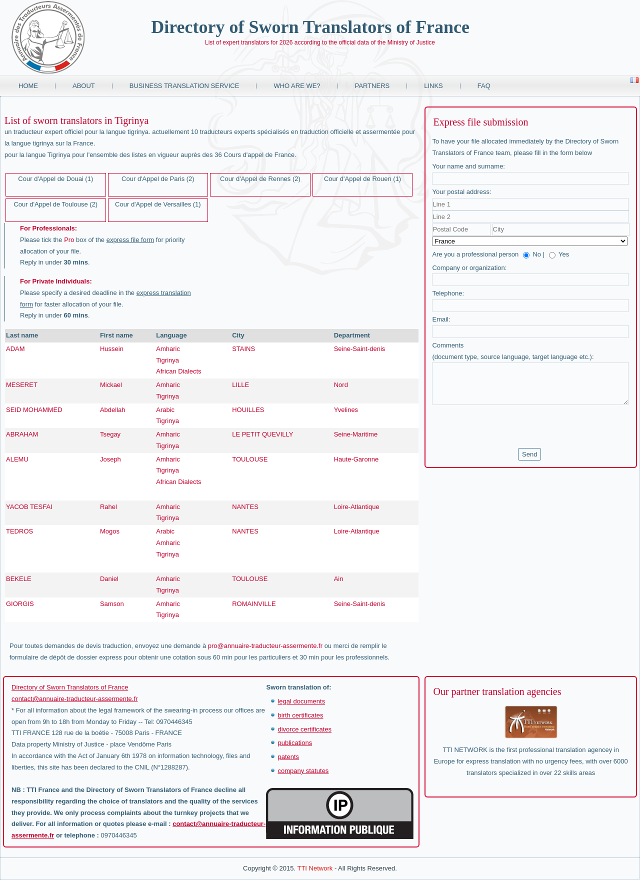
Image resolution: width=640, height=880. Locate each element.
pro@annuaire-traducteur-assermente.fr (265, 646)
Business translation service (185, 86)
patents (288, 756)
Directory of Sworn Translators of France (310, 27)
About (83, 86)
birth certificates (300, 715)
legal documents (301, 701)
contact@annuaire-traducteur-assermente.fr (75, 698)
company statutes (303, 770)
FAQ (484, 86)
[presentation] (508, 426)
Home (28, 86)
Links (433, 86)
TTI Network (314, 868)
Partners (372, 86)
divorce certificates (305, 729)
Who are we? (297, 86)
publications (295, 742)
